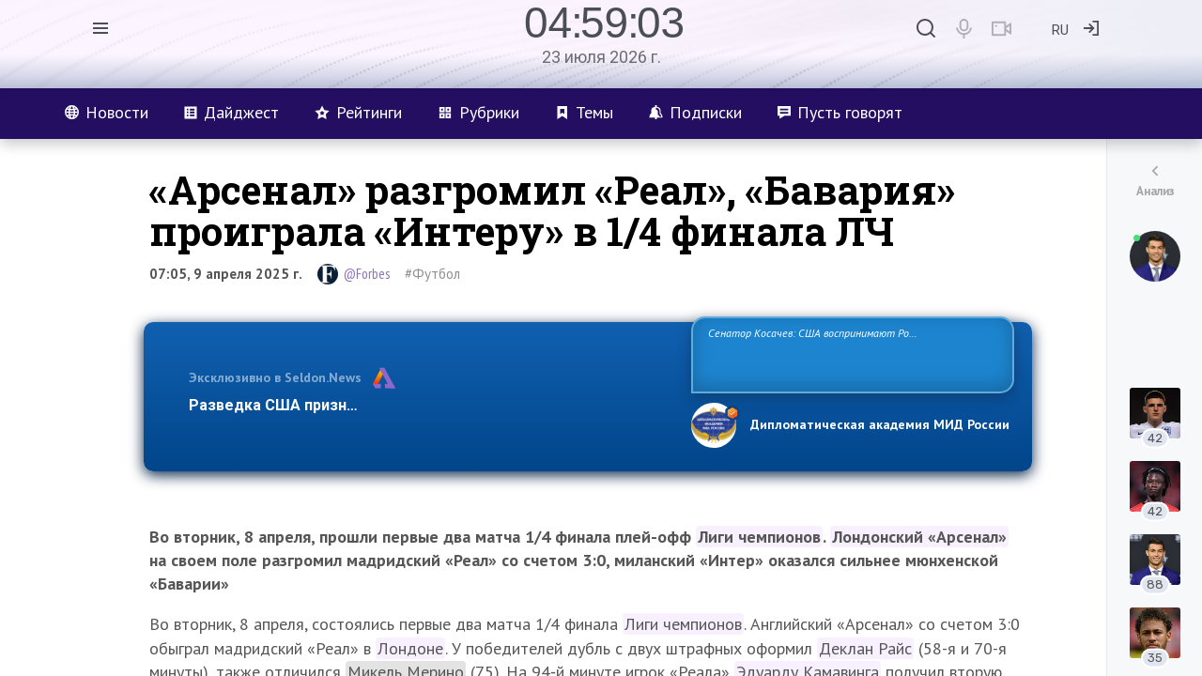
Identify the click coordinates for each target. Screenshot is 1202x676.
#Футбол (432, 274)
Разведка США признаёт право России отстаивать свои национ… (430, 405)
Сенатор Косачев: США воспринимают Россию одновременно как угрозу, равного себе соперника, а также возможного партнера (850, 353)
